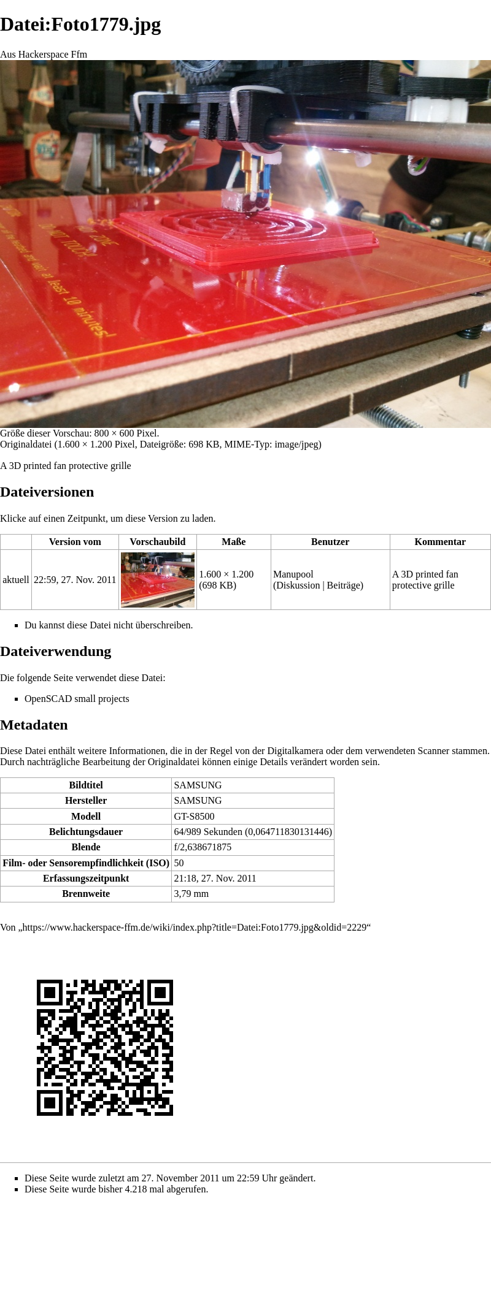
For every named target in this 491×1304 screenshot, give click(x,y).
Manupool (293, 574)
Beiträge (343, 585)
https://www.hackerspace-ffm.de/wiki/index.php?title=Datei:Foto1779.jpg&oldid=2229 (195, 927)
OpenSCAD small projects (77, 698)
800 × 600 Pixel (126, 433)
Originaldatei (26, 444)
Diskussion (298, 585)
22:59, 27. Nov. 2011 (75, 579)
